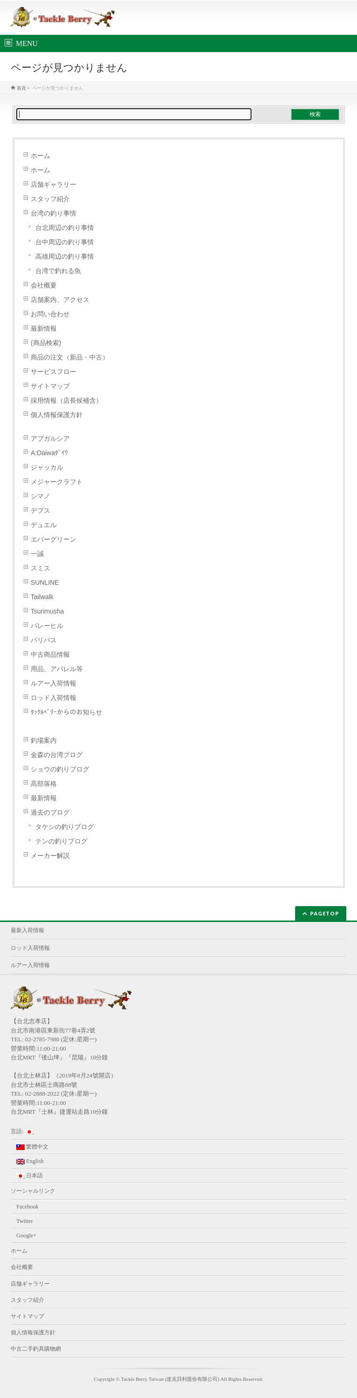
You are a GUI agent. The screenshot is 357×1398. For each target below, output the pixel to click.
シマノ (40, 496)
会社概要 (44, 285)
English (30, 1161)
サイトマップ (50, 386)
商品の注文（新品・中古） (70, 357)
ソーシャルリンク (33, 1191)
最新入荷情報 (27, 930)
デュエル (44, 525)
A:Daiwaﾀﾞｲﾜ (49, 453)
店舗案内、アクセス (60, 299)
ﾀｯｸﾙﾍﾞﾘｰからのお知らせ (66, 712)
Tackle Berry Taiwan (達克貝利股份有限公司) (170, 1379)
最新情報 (44, 328)
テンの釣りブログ (61, 841)
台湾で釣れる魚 (58, 270)
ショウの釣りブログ (60, 769)
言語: (22, 1131)
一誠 (37, 553)
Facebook (27, 1206)
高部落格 (44, 783)
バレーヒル (47, 625)
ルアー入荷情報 (53, 683)
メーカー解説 (50, 855)
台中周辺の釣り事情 (64, 242)
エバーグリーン (53, 539)
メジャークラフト (57, 481)
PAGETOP (324, 913)
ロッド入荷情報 (53, 697)
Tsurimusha (47, 611)
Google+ (26, 1235)
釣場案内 (44, 740)
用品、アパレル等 (57, 669)
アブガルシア (50, 438)
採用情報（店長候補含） (66, 400)
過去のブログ (50, 812)
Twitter (24, 1221)
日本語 (29, 1175)
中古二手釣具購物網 (36, 1349)
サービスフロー (53, 371)
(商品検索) (46, 342)
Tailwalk (42, 597)
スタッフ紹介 (50, 199)
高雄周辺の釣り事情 (64, 256)
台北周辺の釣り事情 (64, 227)
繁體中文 (32, 1146)
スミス (40, 568)
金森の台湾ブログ (57, 754)
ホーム (40, 155)
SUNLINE (45, 582)
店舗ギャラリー (53, 184)
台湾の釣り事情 (53, 213)
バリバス (44, 640)
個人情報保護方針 (57, 414)
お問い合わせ (50, 314)
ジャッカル (47, 467)
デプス (40, 510)
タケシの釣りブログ (64, 826)
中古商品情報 (50, 654)
